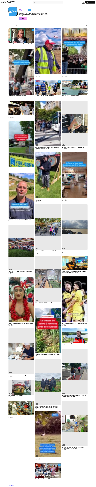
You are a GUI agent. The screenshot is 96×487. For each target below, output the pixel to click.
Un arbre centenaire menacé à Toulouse (17, 95)
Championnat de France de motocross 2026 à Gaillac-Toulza (20, 220)
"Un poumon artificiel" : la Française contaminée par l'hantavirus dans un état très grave (73, 448)
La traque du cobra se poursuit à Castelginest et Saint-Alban (20, 168)
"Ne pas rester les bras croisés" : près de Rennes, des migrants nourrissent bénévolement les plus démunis (46, 407)
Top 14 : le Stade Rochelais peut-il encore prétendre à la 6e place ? (74, 324)
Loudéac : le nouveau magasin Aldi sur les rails (45, 95)
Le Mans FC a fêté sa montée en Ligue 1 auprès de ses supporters (20, 272)
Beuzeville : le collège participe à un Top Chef (18, 375)
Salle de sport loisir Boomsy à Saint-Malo (44, 302)
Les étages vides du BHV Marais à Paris (70, 199)
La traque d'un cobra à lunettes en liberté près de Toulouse (47, 354)
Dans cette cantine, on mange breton (16, 416)
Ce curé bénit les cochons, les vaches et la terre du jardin (20, 116)
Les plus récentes (83, 25)
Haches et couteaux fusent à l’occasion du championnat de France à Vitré (48, 200)
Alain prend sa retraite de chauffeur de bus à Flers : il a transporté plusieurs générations (47, 148)
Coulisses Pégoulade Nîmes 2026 (15, 395)
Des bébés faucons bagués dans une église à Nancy (73, 147)
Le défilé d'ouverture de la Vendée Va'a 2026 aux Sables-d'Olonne (20, 324)
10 (13, 485)
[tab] (10, 25)
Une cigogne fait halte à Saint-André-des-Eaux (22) (46, 458)
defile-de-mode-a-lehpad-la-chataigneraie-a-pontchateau (48, 478)
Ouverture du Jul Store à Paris (68, 75)
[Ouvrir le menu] (2, 2)
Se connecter (90, 2)
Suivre (22, 18)
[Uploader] (83, 2)
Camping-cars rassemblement (41, 75)
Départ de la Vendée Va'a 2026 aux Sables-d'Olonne (73, 251)
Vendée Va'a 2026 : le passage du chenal (70, 95)
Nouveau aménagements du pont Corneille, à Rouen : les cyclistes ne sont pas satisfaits (74, 396)
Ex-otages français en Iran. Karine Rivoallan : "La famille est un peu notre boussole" (20, 44)
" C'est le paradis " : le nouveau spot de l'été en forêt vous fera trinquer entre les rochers (47, 251)
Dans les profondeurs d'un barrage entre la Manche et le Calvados (74, 344)
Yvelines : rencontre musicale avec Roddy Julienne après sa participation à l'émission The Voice (74, 272)
